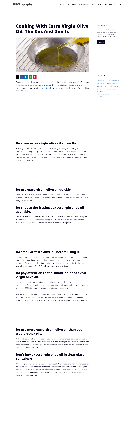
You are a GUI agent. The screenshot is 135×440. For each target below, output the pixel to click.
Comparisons (83, 4)
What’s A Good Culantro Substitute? (107, 83)
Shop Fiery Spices (110, 4)
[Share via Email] (30, 77)
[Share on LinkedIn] (26, 77)
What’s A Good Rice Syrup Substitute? (108, 86)
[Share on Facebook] (22, 77)
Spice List (61, 4)
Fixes (93, 4)
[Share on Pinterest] (35, 77)
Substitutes (72, 4)
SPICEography (22, 4)
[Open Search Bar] (120, 4)
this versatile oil (44, 88)
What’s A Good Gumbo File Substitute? (108, 80)
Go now (101, 42)
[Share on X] (17, 77)
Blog (100, 4)
